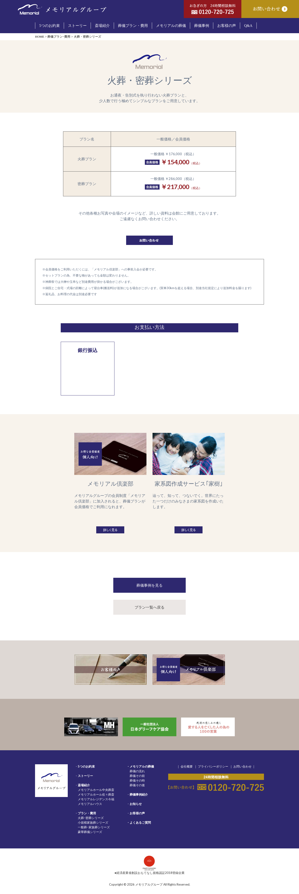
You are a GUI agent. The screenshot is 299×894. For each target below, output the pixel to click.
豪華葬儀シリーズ (90, 832)
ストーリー (85, 776)
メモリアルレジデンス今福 (96, 799)
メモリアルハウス (90, 804)
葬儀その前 (137, 776)
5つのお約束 (86, 766)
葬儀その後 (137, 785)
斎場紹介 (84, 785)
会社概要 (187, 766)
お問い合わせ (242, 766)
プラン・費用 (87, 813)
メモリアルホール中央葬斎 (96, 790)
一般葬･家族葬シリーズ (94, 827)
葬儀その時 (137, 780)
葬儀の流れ (137, 771)
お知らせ (136, 804)
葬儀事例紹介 (139, 794)
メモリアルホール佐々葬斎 (96, 794)
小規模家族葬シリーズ (93, 822)
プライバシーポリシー (213, 766)
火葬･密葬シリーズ (91, 818)
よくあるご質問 (140, 822)
